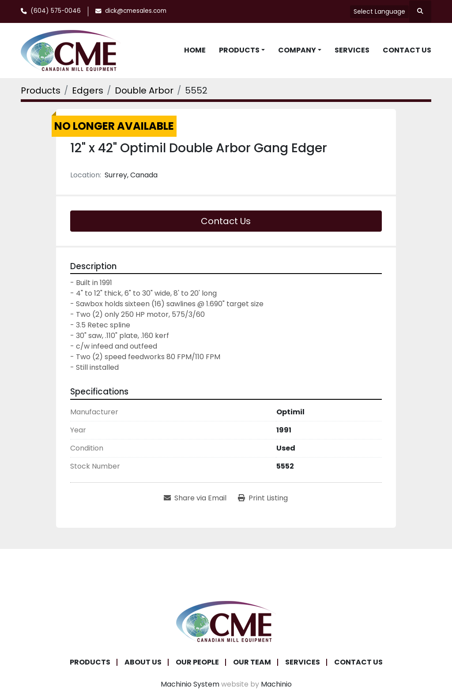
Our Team (252, 662)
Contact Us (407, 50)
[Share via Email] (195, 498)
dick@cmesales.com (135, 11)
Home (195, 50)
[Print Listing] (263, 498)
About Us (143, 662)
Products (239, 50)
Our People (197, 662)
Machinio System (190, 684)
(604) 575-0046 (55, 11)
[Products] (40, 90)
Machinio (276, 684)
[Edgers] (87, 90)
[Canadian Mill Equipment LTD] (226, 621)
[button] (242, 50)
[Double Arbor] (144, 90)
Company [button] (297, 50)
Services (352, 50)
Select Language (379, 11)
